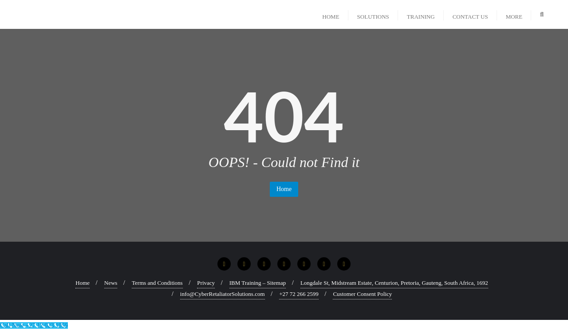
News (111, 282)
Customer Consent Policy (362, 294)
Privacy (206, 282)
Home (284, 189)
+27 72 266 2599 (299, 294)
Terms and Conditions (157, 282)
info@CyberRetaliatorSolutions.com (222, 294)
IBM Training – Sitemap (257, 282)
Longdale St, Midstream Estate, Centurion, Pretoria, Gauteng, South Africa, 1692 (394, 282)
